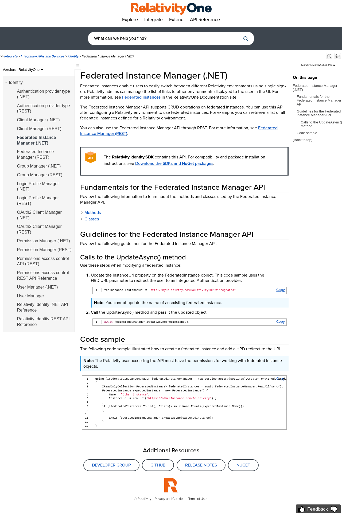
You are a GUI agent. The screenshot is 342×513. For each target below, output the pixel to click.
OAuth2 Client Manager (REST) (39, 229)
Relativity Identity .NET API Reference (42, 307)
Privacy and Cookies (169, 498)
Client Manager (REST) (39, 128)
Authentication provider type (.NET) (43, 94)
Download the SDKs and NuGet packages (174, 163)
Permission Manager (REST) (44, 249)
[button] (246, 38)
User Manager (30, 296)
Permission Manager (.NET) (43, 241)
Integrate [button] (153, 19)
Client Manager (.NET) (38, 120)
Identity (72, 56)
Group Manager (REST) (40, 175)
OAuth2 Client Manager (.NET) (39, 215)
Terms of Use (197, 498)
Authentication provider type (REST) (43, 108)
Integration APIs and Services (42, 56)
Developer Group (111, 465)
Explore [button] (130, 19)
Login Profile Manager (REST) (38, 201)
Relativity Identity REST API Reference (43, 322)
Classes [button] (89, 219)
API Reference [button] (205, 19)
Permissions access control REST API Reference (43, 275)
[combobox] (164, 38)
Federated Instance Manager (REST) (35, 154)
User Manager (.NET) (37, 287)
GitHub (157, 465)
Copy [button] (280, 289)
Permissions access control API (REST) (43, 261)
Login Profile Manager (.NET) (38, 186)
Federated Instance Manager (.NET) (36, 140)
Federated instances (141, 97)
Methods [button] (90, 212)
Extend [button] (176, 19)
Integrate (10, 56)
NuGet (243, 465)
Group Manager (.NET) (39, 166)
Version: (10, 69)
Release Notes (201, 465)
